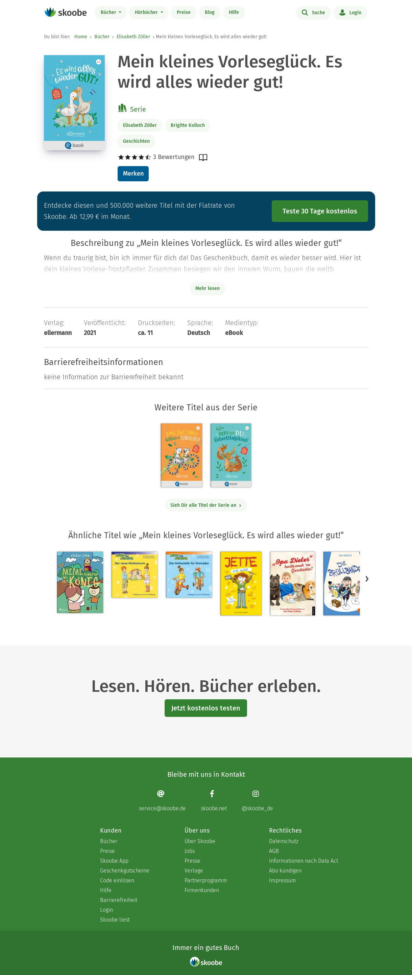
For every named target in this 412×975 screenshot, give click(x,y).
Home (80, 37)
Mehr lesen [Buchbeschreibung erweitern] (207, 288)
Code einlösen (117, 880)
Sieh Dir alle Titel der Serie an (206, 505)
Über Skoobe (200, 841)
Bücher (109, 12)
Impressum (282, 880)
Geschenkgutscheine (124, 870)
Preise (184, 12)
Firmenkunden (202, 890)
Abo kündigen (285, 870)
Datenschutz (283, 841)
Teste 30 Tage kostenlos (320, 211)
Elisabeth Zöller (133, 37)
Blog (210, 12)
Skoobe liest (114, 919)
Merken (133, 173)
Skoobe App (114, 861)
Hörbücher (147, 12)
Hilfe (234, 12)
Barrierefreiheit (118, 900)
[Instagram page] (257, 801)
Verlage (194, 870)
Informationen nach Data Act (303, 861)
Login (350, 12)
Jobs (190, 851)
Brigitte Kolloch (188, 125)
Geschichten (136, 141)
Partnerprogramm (206, 880)
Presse (192, 861)
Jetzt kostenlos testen (205, 708)
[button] (367, 578)
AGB (274, 851)
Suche (313, 12)
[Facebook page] (214, 801)
